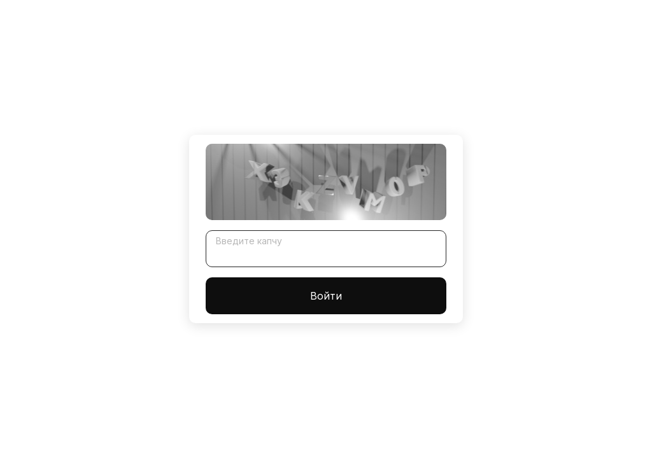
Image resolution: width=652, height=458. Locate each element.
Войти (326, 295)
